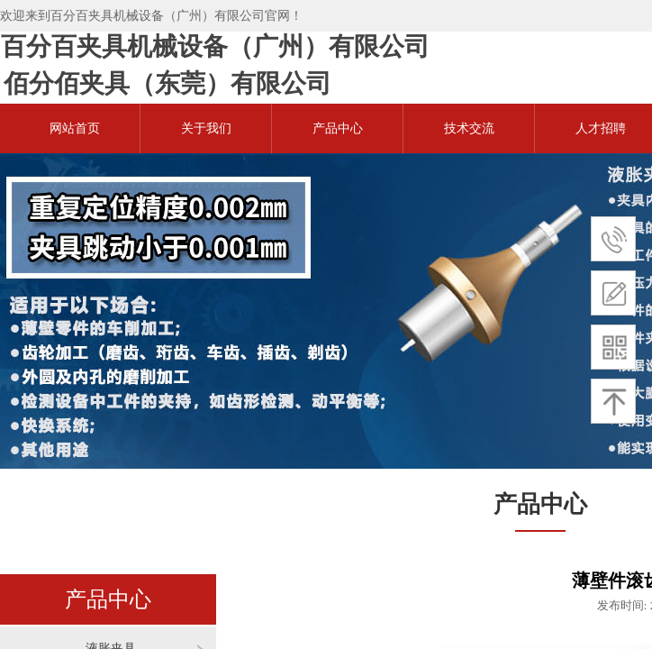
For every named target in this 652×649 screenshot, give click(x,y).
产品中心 (337, 128)
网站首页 (75, 128)
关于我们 (206, 128)
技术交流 (469, 128)
